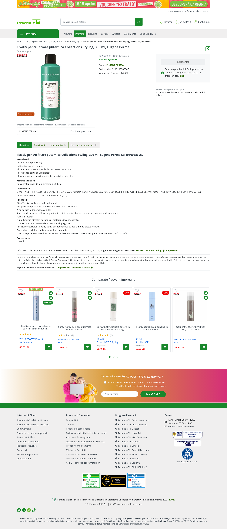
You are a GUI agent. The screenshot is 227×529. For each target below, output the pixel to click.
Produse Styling (72, 41)
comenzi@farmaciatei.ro (181, 426)
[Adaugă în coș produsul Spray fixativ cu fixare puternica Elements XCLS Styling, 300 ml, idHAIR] (126, 347)
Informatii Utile (192, 11)
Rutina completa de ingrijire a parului (156, 250)
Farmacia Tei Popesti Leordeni (132, 449)
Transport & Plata (26, 437)
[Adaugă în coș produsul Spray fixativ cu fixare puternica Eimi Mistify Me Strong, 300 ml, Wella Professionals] (87, 347)
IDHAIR (100, 338)
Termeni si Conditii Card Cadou (33, 424)
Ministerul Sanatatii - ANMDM (81, 454)
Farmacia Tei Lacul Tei (128, 432)
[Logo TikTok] (34, 510)
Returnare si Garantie (28, 441)
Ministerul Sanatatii (76, 449)
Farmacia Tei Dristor (127, 428)
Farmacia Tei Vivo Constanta (131, 437)
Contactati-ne (24, 458)
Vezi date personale (141, 385)
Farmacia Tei (22, 41)
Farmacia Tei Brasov (127, 458)
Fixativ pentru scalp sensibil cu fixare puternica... (152, 328)
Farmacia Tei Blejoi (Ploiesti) (131, 467)
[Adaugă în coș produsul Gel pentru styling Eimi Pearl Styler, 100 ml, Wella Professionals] (203, 347)
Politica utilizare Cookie (78, 428)
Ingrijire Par (56, 41)
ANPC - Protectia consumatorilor (83, 462)
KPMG (172, 499)
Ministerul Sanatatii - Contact (81, 458)
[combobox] (97, 22)
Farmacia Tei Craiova (127, 462)
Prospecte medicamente (78, 445)
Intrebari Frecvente (27, 445)
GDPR (206, 11)
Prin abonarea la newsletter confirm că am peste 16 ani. (137, 382)
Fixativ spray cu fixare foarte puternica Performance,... (36, 327)
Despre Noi (72, 420)
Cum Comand (24, 428)
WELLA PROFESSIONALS (31, 339)
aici (182, 75)
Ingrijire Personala (40, 41)
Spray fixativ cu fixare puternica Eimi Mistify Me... (74, 328)
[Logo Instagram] (29, 510)
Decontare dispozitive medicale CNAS (85, 441)
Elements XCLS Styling (107, 342)
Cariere (70, 424)
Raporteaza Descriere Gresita (75, 267)
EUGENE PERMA (115, 64)
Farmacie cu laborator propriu (32, 432)
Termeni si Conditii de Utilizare (33, 420)
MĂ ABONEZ (153, 394)
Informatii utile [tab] (58, 144)
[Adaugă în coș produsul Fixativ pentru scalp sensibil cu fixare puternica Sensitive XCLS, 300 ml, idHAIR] (164, 347)
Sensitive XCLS (142, 342)
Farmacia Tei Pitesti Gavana (131, 454)
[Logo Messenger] (24, 510)
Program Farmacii (175, 11)
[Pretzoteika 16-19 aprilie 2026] (113, 4)
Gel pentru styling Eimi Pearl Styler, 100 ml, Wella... (191, 328)
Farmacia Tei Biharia (127, 445)
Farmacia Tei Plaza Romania (131, 424)
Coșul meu (183, 21)
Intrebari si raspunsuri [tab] (84, 144)
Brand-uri (22, 449)
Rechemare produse (27, 454)
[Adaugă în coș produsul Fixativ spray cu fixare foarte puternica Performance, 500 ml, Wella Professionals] (48, 347)
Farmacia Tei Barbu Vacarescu (132, 420)
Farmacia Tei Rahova (127, 441)
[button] (110, 357)
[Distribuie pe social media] (208, 48)
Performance (26, 342)
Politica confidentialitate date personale (86, 432)
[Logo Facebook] (19, 510)
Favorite (166, 22)
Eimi (60, 342)
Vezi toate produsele (81, 131)
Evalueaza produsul (108, 59)
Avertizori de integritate (78, 437)
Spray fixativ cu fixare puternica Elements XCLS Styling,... (113, 328)
